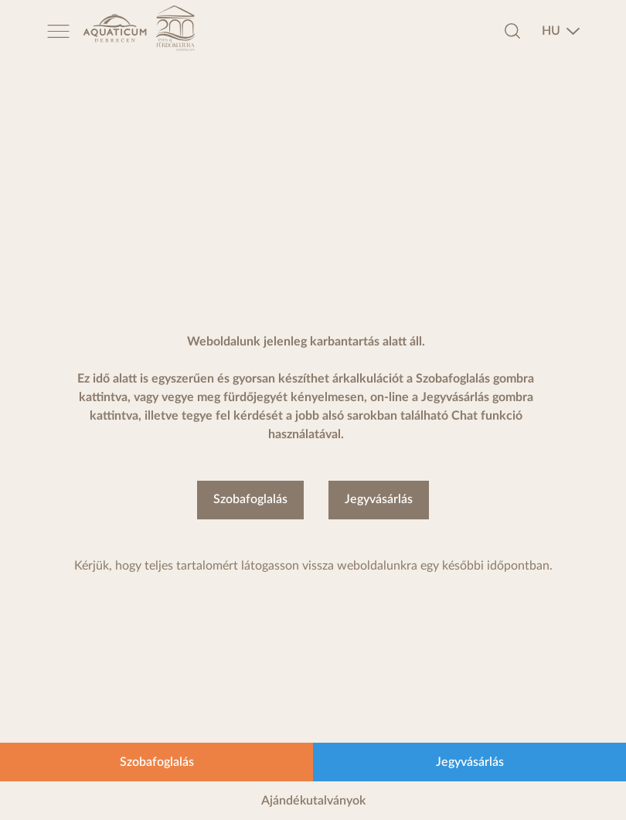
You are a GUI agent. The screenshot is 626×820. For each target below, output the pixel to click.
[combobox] (561, 31)
